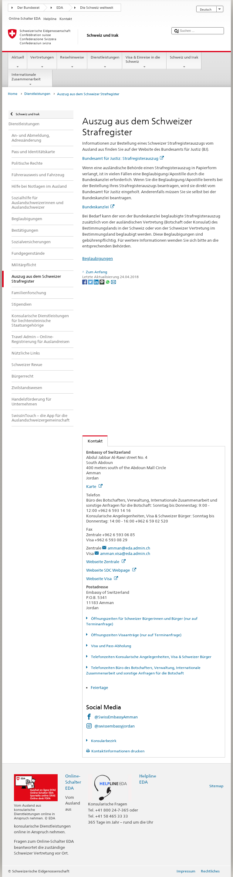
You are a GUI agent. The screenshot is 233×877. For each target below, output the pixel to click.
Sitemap (216, 786)
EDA (59, 8)
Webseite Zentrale (106, 561)
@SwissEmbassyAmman (116, 716)
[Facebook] (85, 281)
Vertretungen (42, 62)
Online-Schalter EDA (73, 782)
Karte (94, 486)
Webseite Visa (102, 578)
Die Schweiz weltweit (96, 8)
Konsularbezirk (103, 740)
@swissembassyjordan (114, 726)
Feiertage (99, 687)
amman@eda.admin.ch (129, 548)
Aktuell (17, 62)
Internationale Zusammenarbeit (30, 79)
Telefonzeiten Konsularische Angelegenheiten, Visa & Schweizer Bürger (150, 656)
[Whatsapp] (108, 281)
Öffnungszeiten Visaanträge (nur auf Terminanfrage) (135, 635)
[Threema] (102, 281)
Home (12, 94)
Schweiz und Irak (184, 62)
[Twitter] (91, 281)
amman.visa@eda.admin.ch (125, 553)
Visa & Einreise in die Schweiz (144, 62)
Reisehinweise (72, 62)
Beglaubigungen (97, 258)
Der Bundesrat (28, 8)
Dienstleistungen (105, 62)
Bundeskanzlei (98, 206)
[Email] (113, 281)
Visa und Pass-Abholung (110, 645)
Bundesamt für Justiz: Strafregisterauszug (123, 158)
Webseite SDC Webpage (111, 570)
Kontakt (93, 440)
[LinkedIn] (97, 281)
